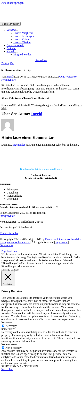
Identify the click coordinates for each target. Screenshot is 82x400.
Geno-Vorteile (67, 76)
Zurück (5, 63)
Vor (12, 63)
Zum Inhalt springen (12, 2)
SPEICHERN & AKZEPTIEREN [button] (19, 366)
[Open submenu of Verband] (17, 30)
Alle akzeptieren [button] (26, 266)
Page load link (9, 251)
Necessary (11, 325)
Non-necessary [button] (9, 344)
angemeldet (18, 144)
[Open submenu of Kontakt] (16, 52)
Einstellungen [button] (8, 266)
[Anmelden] (41, 60)
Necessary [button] (7, 322)
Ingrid (9, 76)
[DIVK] (41, 163)
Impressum (61, 242)
